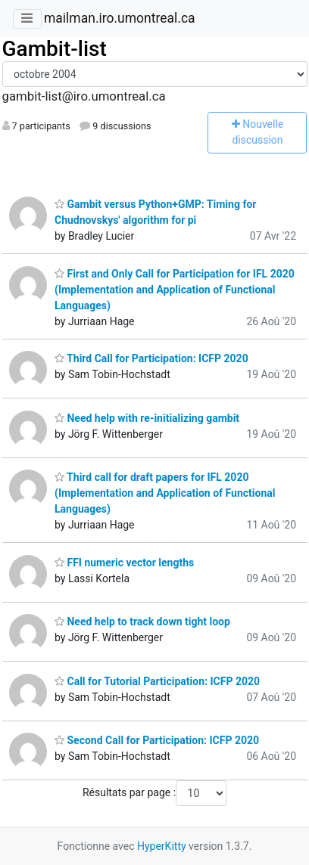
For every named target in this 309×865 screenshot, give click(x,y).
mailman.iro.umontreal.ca (119, 18)
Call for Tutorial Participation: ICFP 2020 (157, 681)
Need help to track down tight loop (142, 621)
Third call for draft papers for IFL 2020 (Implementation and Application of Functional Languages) (165, 493)
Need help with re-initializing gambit (147, 418)
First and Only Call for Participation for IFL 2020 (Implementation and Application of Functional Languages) (175, 290)
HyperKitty (161, 846)
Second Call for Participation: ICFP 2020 (157, 740)
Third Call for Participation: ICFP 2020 (151, 358)
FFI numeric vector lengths (124, 563)
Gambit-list (54, 48)
